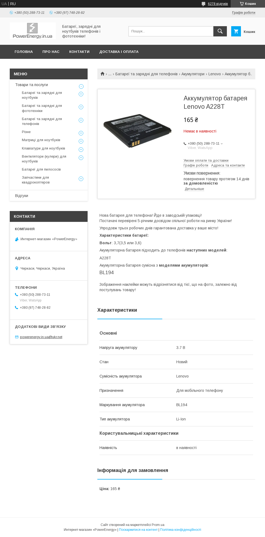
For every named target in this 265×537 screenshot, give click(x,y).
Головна (24, 52)
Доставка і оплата (118, 52)
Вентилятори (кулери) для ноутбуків (44, 158)
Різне (26, 132)
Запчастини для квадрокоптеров (36, 179)
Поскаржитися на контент (138, 530)
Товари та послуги (31, 85)
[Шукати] (220, 31)
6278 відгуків (218, 4)
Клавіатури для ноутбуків (43, 148)
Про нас (50, 52)
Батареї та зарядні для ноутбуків (42, 95)
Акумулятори (192, 74)
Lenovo (214, 74)
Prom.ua (158, 525)
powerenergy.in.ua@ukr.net (41, 337)
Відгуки (21, 195)
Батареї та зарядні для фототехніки (42, 108)
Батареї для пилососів (41, 169)
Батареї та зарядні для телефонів (146, 74)
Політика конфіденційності (180, 530)
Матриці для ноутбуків (41, 140)
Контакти (79, 52)
